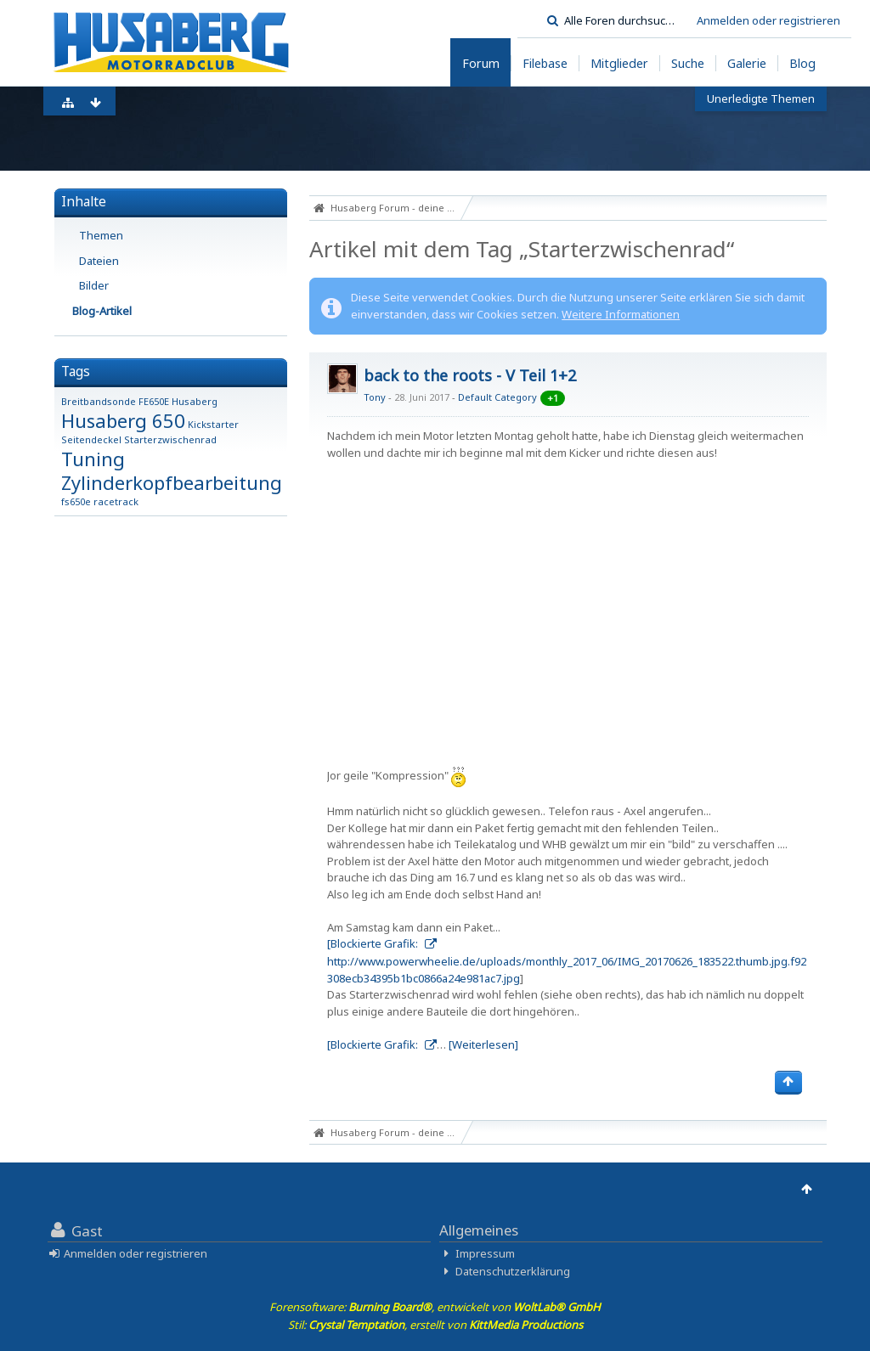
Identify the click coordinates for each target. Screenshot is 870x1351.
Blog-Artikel (102, 310)
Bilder (94, 285)
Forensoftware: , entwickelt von (435, 1306)
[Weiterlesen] (483, 1044)
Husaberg (195, 401)
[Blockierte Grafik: (374, 943)
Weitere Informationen (621, 314)
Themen (101, 235)
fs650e (76, 501)
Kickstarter (213, 424)
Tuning (93, 458)
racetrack (115, 501)
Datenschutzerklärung (512, 1271)
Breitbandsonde (98, 401)
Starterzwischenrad (170, 439)
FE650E (153, 401)
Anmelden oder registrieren (768, 20)
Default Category (497, 397)
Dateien (99, 260)
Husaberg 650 (123, 420)
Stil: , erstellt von (435, 1324)
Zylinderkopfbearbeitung (171, 482)
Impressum (485, 1253)
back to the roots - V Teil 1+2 (470, 375)
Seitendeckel (91, 439)
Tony (375, 397)
